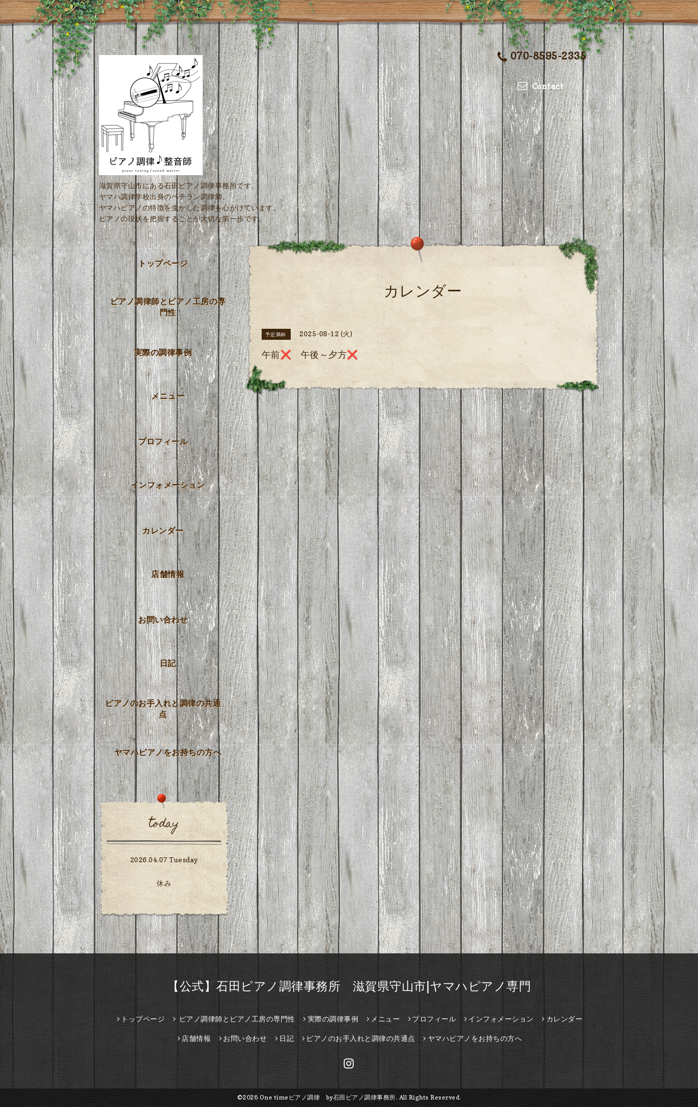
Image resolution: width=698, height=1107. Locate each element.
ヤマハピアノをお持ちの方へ (168, 752)
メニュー (167, 396)
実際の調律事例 (163, 352)
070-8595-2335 (541, 57)
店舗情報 (167, 574)
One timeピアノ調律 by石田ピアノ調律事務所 (328, 1097)
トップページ (163, 263)
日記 (168, 663)
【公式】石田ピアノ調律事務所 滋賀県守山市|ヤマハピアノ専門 (349, 986)
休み (164, 883)
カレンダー (163, 530)
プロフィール (163, 441)
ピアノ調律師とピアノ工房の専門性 (168, 306)
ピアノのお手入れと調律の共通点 (163, 708)
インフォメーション (168, 485)
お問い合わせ (163, 620)
